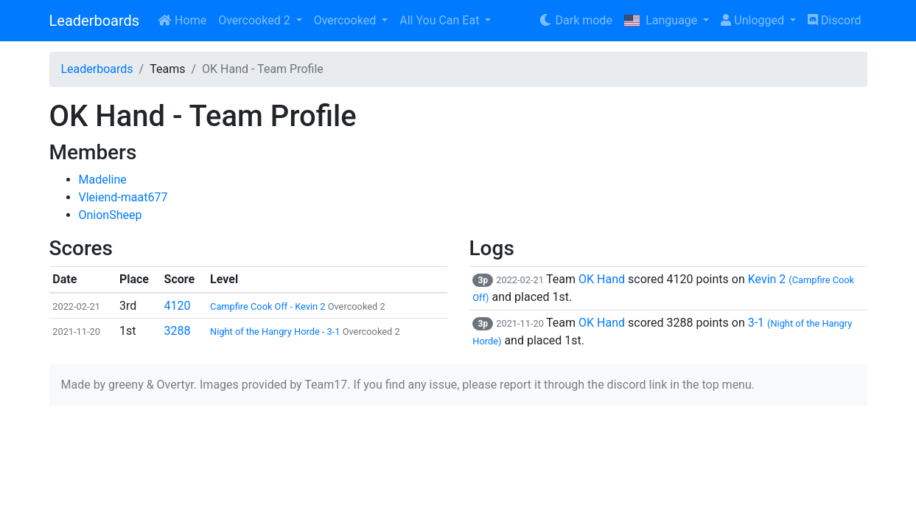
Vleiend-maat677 (123, 197)
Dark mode (575, 20)
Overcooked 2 (255, 20)
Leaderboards (94, 21)
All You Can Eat (440, 20)
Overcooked (346, 20)
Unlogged (754, 20)
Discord (834, 20)
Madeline (103, 180)
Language (662, 20)
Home (181, 20)
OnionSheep (110, 215)
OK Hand (601, 279)
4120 (177, 306)
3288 (177, 331)
